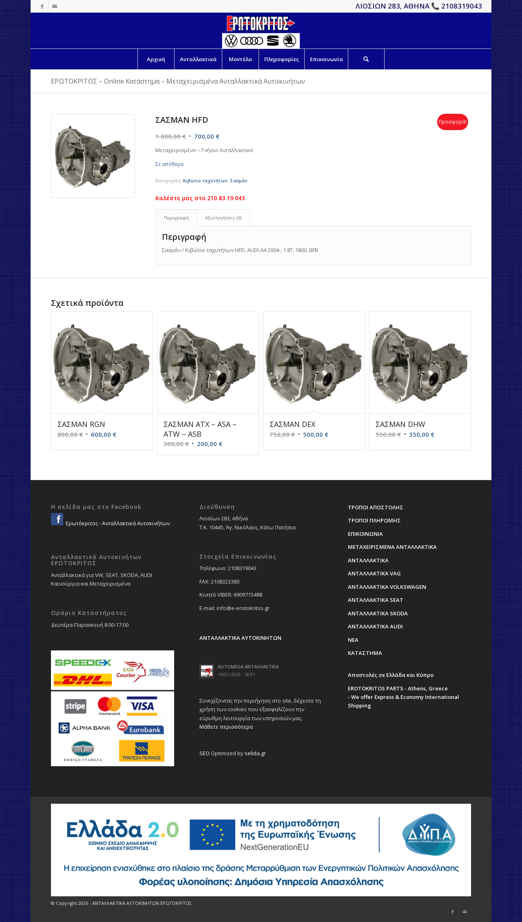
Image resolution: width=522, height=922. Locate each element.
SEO (204, 753)
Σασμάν (239, 180)
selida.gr (255, 753)
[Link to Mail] (55, 6)
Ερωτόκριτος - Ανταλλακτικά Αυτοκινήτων (117, 523)
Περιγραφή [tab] (176, 217)
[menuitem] (155, 59)
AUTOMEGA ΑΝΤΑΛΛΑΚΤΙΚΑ (248, 666)
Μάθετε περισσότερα (226, 726)
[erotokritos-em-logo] (261, 31)
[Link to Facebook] (42, 6)
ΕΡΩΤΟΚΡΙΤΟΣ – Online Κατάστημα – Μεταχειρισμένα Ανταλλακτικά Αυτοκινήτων (178, 81)
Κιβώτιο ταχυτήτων (205, 180)
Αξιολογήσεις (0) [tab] (223, 217)
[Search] (366, 59)
